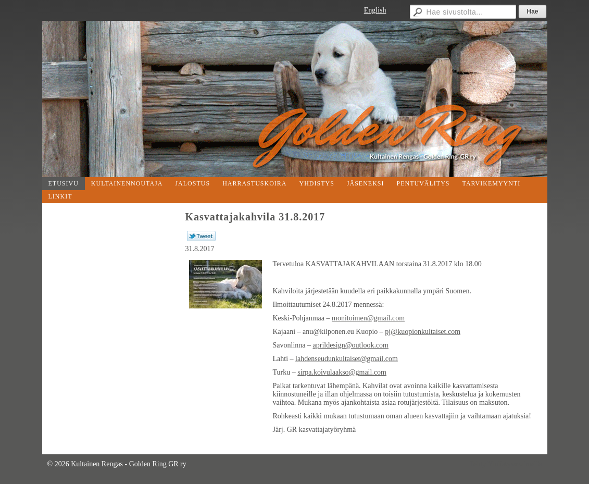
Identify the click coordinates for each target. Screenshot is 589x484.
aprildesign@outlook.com (351, 345)
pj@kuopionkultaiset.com (422, 332)
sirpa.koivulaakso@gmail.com (341, 372)
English (375, 10)
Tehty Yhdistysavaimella (506, 464)
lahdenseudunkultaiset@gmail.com (346, 359)
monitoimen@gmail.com (368, 318)
